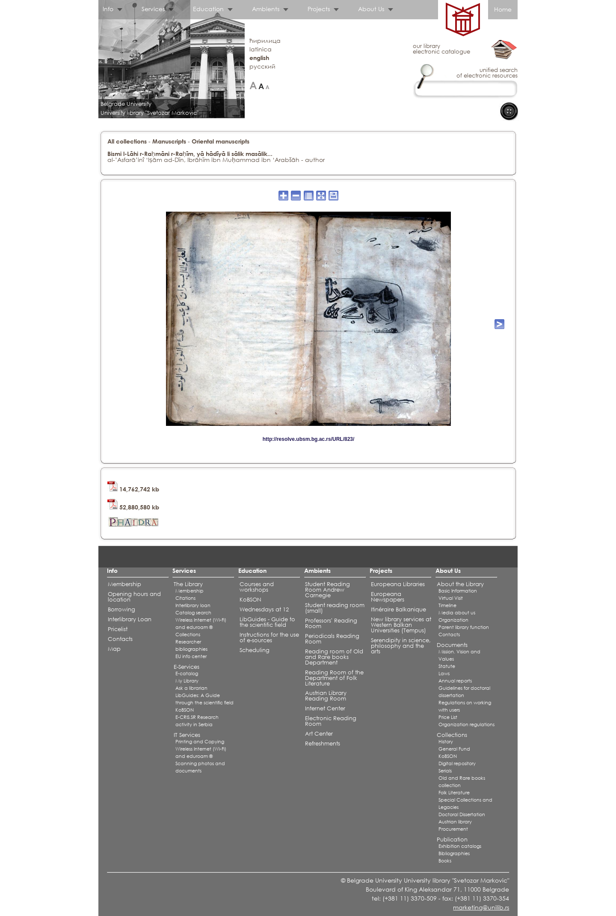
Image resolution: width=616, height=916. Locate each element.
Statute (446, 666)
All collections (127, 141)
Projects (319, 9)
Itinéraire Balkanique (398, 609)
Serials (445, 770)
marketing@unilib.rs (481, 907)
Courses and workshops (257, 587)
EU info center (191, 656)
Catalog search (193, 612)
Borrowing (121, 609)
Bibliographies (454, 853)
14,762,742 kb (133, 489)
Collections (187, 634)
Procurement (453, 829)
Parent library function (463, 627)
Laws (444, 673)
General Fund (454, 748)
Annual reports (455, 680)
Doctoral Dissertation (461, 814)
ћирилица (265, 40)
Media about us (456, 612)
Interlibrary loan (192, 605)
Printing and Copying (199, 741)
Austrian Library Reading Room (325, 695)
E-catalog (186, 673)
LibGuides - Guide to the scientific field (267, 622)
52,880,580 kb (133, 507)
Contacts (120, 639)
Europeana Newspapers (387, 596)
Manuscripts (169, 141)
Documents (452, 645)
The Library (188, 584)
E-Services (186, 667)
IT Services (187, 735)
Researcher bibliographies (191, 645)
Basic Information (457, 590)
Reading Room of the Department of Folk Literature (334, 678)
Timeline (447, 605)
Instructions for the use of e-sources (269, 637)
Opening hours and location (134, 596)
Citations (185, 598)
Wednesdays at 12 (264, 609)
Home (503, 9)
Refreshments (322, 743)
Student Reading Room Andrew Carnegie (327, 590)
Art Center (319, 733)
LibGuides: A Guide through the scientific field (204, 699)
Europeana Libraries (398, 584)
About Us (371, 9)
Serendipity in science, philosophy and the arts (401, 646)
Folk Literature (454, 792)
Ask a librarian (191, 688)
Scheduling (255, 650)
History (445, 741)
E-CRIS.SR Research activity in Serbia (197, 721)
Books (444, 860)
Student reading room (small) (334, 608)
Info (108, 9)
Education (208, 9)
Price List (447, 717)
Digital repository (457, 763)
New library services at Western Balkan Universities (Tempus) (401, 625)
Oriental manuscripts (220, 141)
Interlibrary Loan (129, 619)
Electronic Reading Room (330, 721)
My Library (186, 680)
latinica (260, 49)
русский (262, 66)
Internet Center (325, 708)
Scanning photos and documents (200, 767)
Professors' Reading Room (331, 623)
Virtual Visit (450, 598)
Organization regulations (466, 724)
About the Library (460, 584)
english (259, 57)
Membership (124, 584)
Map (114, 649)
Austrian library (455, 821)
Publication (452, 839)
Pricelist (117, 629)
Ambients (265, 9)
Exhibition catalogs (459, 846)
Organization (453, 620)
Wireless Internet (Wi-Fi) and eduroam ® (200, 624)
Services (153, 9)
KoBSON (184, 709)
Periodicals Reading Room (332, 638)
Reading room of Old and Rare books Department (334, 657)
